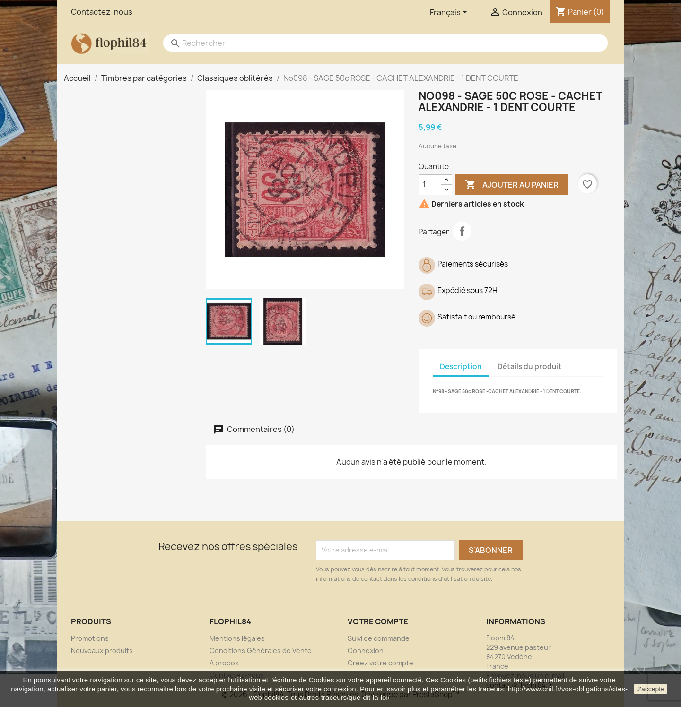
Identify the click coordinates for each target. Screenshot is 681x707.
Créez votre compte (380, 662)
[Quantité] (430, 184)
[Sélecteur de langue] (450, 12)
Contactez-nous (101, 12)
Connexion (366, 650)
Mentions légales (237, 638)
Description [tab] (461, 366)
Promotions (90, 638)
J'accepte (650, 689)
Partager (462, 231)
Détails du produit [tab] (530, 366)
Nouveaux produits (102, 650)
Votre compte (378, 621)
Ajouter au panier (512, 185)
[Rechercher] (376, 43)
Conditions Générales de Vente (261, 650)
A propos (224, 662)
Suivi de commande (379, 638)
